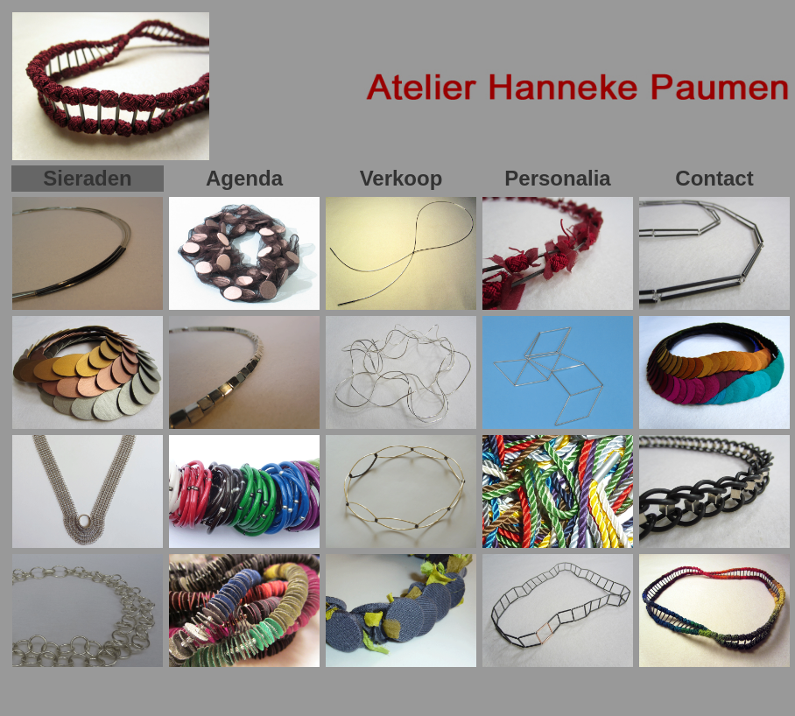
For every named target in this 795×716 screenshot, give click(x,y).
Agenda (244, 178)
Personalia (557, 178)
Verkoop (401, 178)
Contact (714, 178)
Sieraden (87, 178)
